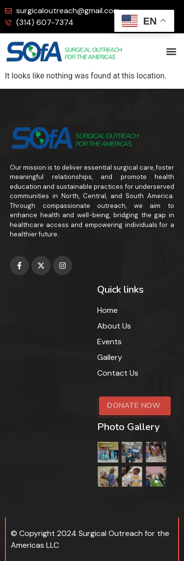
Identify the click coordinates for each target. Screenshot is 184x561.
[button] (171, 52)
